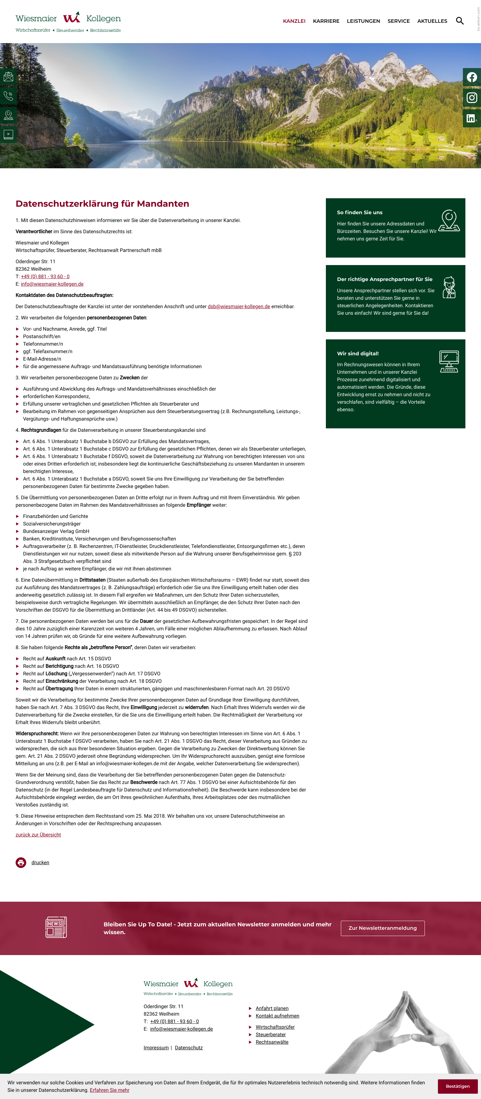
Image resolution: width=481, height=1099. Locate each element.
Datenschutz (189, 1048)
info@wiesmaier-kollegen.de (52, 284)
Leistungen (363, 21)
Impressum (156, 1048)
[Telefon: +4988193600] (45, 276)
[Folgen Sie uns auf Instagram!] (472, 98)
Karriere (326, 21)
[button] (8, 95)
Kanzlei (294, 21)
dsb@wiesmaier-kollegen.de (239, 306)
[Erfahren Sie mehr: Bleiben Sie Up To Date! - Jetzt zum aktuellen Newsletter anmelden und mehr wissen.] (383, 928)
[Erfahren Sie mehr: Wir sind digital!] (399, 384)
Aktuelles (432, 21)
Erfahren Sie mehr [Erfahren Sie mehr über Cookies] (110, 1090)
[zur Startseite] (68, 21)
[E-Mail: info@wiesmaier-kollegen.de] (8, 76)
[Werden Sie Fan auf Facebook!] (472, 77)
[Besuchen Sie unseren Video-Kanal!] (8, 134)
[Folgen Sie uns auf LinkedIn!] (472, 118)
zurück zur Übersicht (38, 835)
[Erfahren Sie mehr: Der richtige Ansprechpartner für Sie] (399, 298)
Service (399, 21)
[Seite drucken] (37, 862)
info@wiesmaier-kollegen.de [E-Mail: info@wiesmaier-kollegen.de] (181, 1029)
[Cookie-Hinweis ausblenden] (458, 1086)
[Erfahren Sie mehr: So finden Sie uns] (399, 227)
